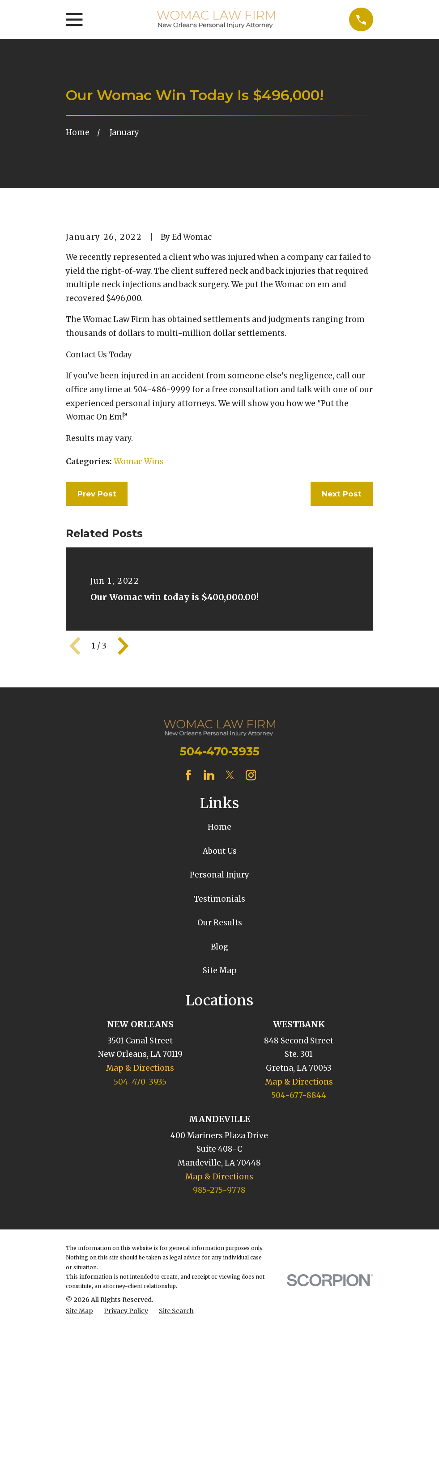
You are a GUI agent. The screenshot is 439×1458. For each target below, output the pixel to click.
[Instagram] (251, 927)
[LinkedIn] (209, 927)
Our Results (219, 1075)
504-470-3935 (220, 904)
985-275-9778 (219, 1342)
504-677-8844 (298, 1247)
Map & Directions (140, 1220)
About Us (220, 1003)
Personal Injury (219, 1027)
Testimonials (219, 1051)
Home (219, 979)
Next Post (342, 645)
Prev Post (96, 645)
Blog (219, 1099)
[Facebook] (188, 927)
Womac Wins (139, 614)
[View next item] (123, 798)
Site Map (220, 1123)
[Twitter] (230, 927)
